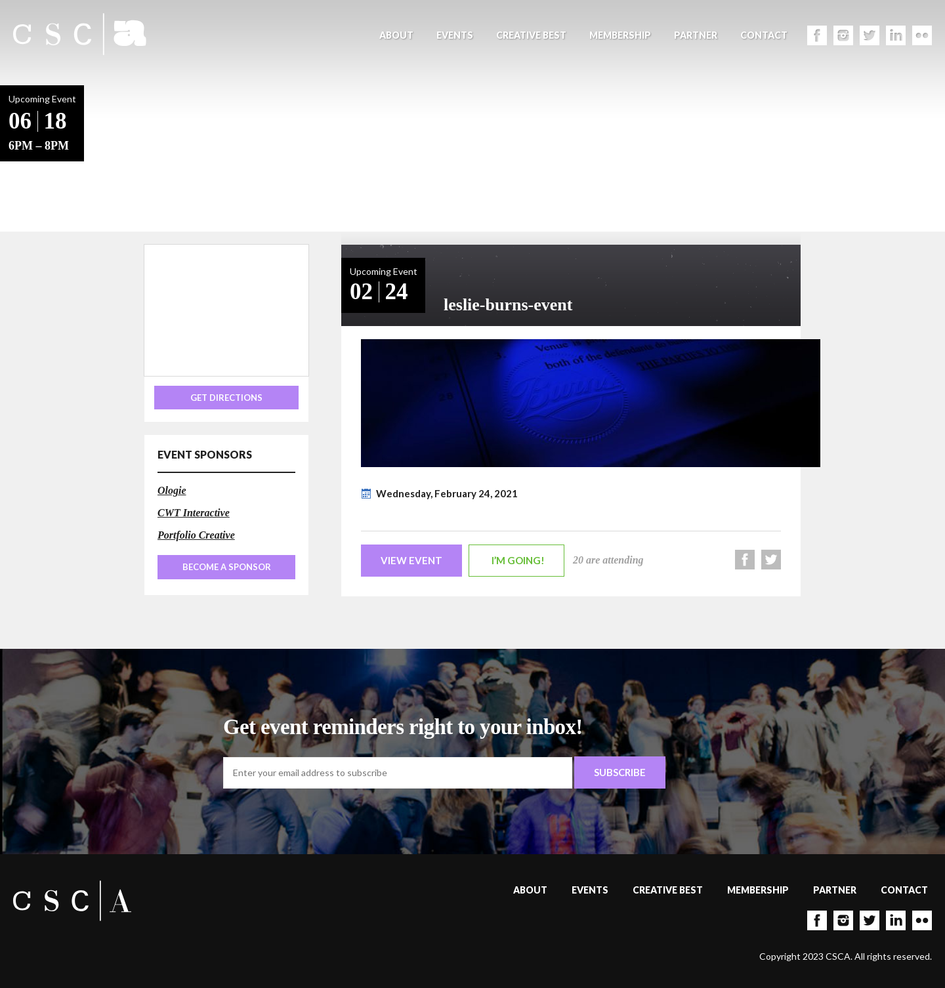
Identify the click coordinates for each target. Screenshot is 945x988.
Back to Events (125, 157)
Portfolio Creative (196, 535)
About (396, 35)
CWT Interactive (194, 512)
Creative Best (531, 35)
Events (454, 35)
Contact (764, 35)
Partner (695, 35)
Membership (620, 35)
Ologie (172, 490)
